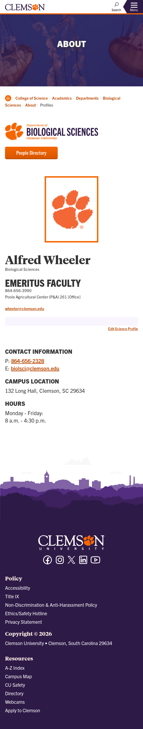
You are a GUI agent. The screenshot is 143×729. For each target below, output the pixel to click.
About (30, 104)
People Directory (31, 152)
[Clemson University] (25, 9)
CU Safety (15, 685)
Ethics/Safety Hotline (26, 613)
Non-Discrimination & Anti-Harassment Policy (51, 605)
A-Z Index (14, 668)
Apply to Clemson (22, 710)
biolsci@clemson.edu (35, 368)
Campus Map (18, 676)
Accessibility (17, 588)
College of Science (31, 97)
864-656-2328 (27, 360)
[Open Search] (116, 6)
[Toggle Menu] (134, 6)
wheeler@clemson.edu (24, 308)
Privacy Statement (23, 622)
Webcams (15, 702)
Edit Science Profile (123, 328)
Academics (62, 97)
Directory (14, 693)
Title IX (12, 596)
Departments (87, 97)
